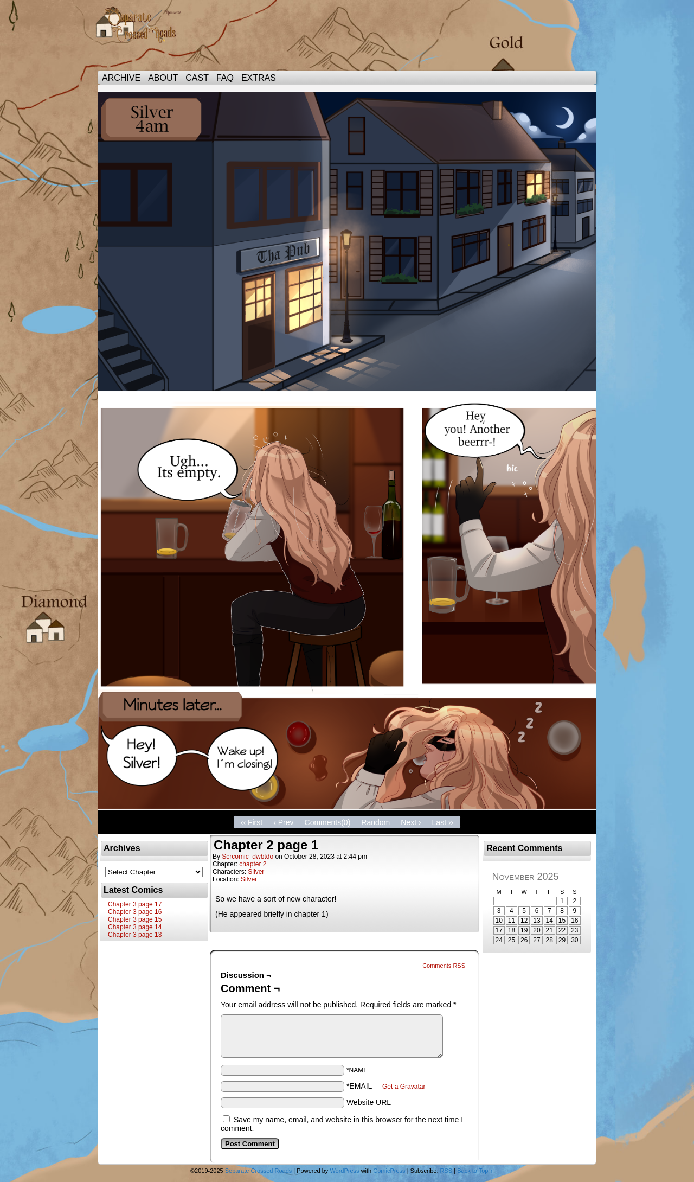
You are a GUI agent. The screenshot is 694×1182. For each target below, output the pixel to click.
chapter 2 (252, 864)
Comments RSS (443, 965)
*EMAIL (386, 1086)
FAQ (225, 77)
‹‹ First (251, 822)
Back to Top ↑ (475, 1170)
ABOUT (163, 77)
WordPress (344, 1170)
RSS (446, 1170)
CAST (197, 77)
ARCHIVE (121, 77)
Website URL (368, 1102)
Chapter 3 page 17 (135, 904)
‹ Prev (283, 822)
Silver (256, 872)
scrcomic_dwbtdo (247, 856)
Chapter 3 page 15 (135, 919)
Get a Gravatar (403, 1086)
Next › (411, 822)
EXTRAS (258, 77)
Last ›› (443, 822)
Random (375, 822)
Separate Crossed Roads (146, 38)
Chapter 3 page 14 (135, 927)
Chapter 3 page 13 (135, 934)
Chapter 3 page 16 (135, 912)
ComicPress (389, 1170)
